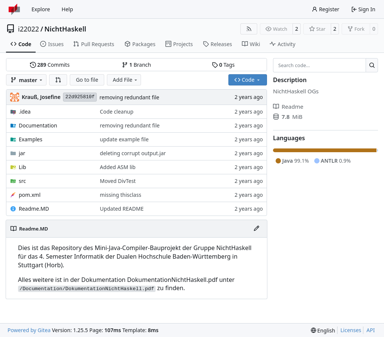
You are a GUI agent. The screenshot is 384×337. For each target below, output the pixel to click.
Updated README (122, 208)
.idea (25, 111)
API (370, 330)
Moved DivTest (118, 180)
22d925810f (79, 97)
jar (22, 153)
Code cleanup (116, 111)
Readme (288, 106)
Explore (41, 9)
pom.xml (29, 194)
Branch (136, 64)
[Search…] (372, 65)
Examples (30, 139)
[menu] (323, 330)
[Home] (14, 9)
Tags (223, 64)
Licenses (351, 330)
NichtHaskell (65, 29)
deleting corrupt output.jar (133, 153)
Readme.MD (34, 208)
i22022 (28, 29)
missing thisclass (120, 194)
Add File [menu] (125, 79)
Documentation (38, 125)
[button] (58, 79)
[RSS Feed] (249, 28)
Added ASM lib (117, 167)
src (22, 180)
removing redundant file (129, 97)
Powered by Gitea (29, 330)
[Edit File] (256, 228)
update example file (124, 139)
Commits (50, 64)
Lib (22, 167)
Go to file (87, 79)
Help (67, 9)
